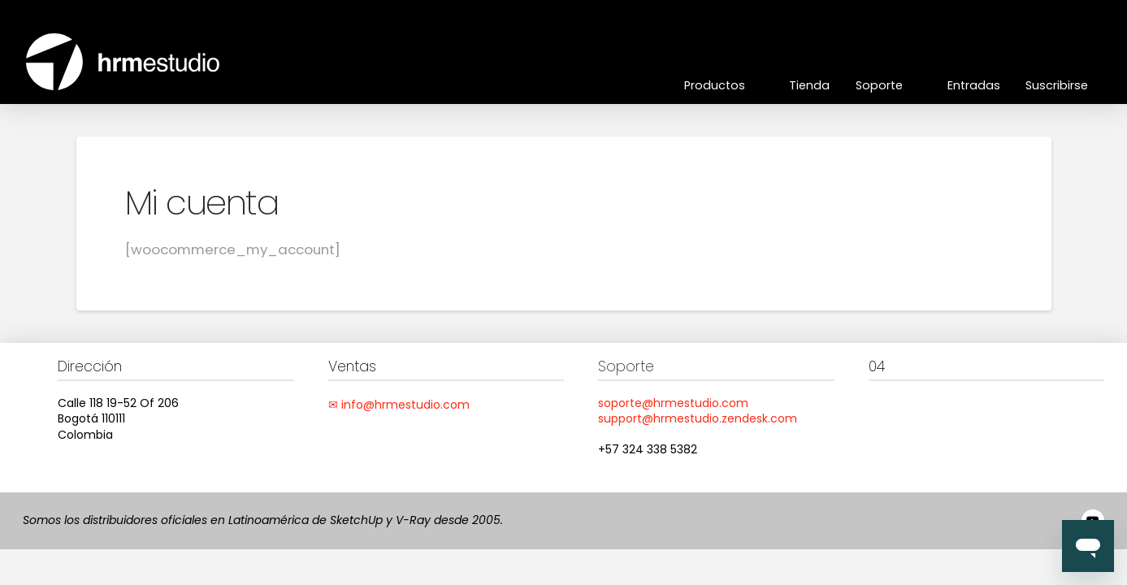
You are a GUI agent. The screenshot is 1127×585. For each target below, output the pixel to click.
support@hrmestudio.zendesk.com (697, 418)
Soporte (626, 366)
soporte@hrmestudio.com (673, 403)
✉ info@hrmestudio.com (399, 404)
